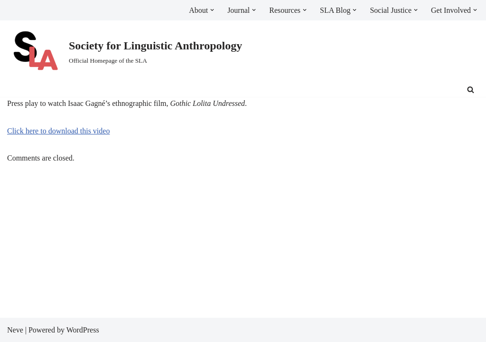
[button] (212, 10)
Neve (15, 330)
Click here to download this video (58, 131)
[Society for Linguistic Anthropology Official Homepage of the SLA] (124, 51)
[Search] (470, 89)
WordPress (82, 330)
